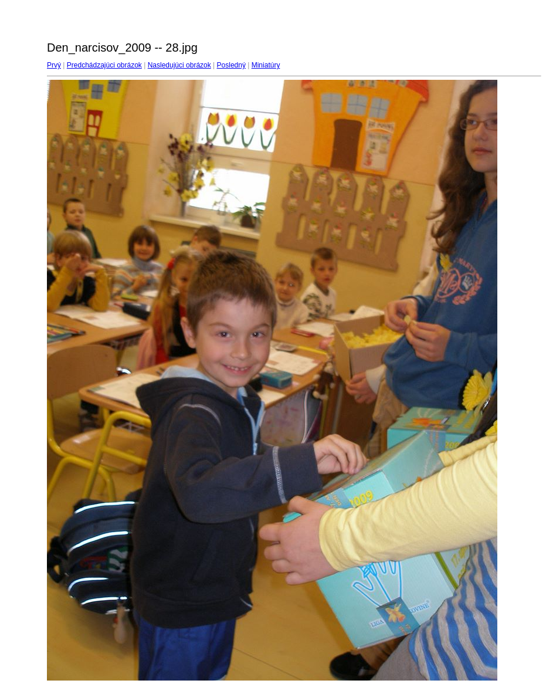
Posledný (231, 65)
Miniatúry (266, 65)
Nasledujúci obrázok (179, 65)
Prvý (54, 65)
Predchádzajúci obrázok (104, 65)
